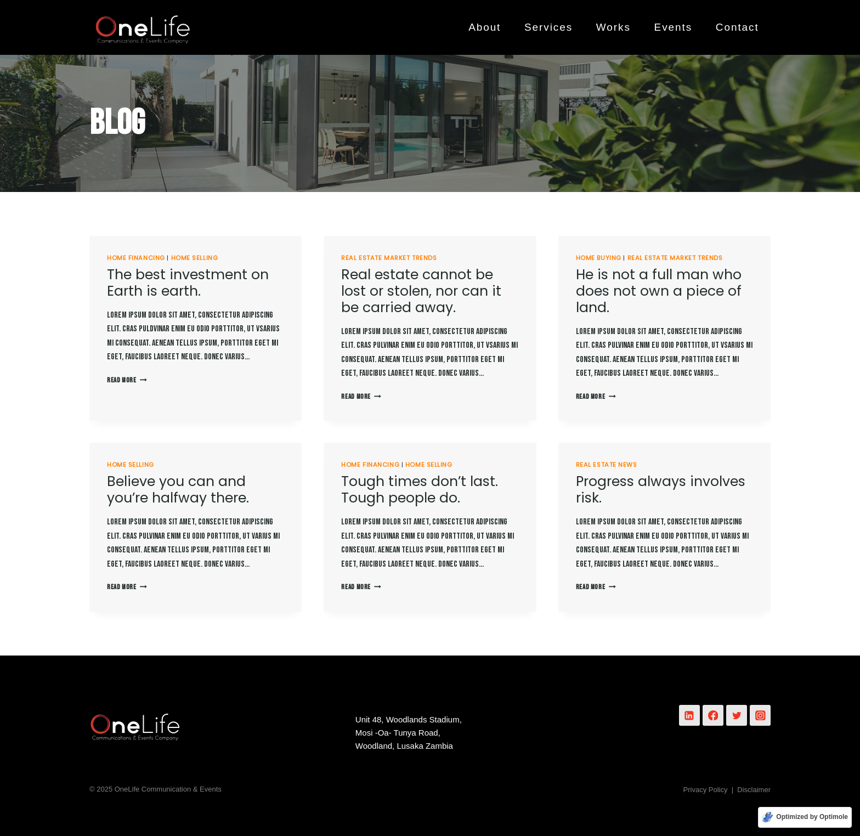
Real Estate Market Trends (389, 257)
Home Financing (136, 257)
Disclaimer (754, 790)
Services (548, 27)
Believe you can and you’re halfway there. (178, 489)
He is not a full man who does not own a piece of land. (659, 291)
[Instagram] (760, 715)
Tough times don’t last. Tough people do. (419, 489)
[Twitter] (736, 715)
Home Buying (598, 257)
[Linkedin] (689, 715)
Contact (737, 27)
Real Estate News (606, 464)
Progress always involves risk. (660, 489)
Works (613, 27)
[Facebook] (713, 715)
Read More (127, 380)
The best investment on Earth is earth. (188, 283)
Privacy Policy (705, 790)
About (484, 27)
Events (673, 27)
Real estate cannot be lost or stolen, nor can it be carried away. (421, 291)
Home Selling (194, 257)
